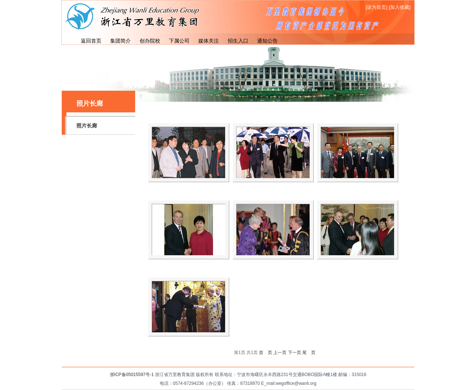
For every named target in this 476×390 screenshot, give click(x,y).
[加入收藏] (400, 7)
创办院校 (150, 41)
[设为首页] (376, 7)
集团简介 (120, 41)
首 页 (265, 352)
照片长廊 (86, 126)
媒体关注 (208, 41)
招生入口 (238, 41)
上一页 (279, 352)
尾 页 (308, 352)
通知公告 (267, 41)
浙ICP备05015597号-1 (132, 374)
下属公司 (179, 41)
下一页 (294, 352)
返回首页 (91, 41)
